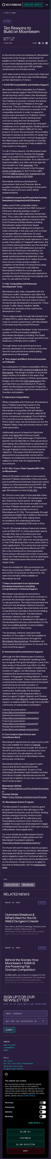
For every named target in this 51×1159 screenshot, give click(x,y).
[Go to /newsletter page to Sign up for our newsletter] (17, 1127)
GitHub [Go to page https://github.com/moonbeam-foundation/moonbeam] (36, 745)
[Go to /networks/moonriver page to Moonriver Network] (12, 1098)
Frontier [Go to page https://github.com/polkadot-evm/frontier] (40, 154)
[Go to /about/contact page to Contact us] (9, 1111)
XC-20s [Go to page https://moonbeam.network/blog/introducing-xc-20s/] (33, 490)
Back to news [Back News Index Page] (10, 13)
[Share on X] (43, 43)
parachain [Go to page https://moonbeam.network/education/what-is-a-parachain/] (28, 165)
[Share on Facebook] (39, 43)
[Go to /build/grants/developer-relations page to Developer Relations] (13, 1066)
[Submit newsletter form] (9, 1030)
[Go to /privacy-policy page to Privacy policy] (21, 1148)
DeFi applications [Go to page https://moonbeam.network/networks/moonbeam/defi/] (32, 381)
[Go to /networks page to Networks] (8, 1092)
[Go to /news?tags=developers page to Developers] (12, 885)
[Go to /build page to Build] (6, 1057)
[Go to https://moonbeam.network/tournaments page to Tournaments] (10, 1048)
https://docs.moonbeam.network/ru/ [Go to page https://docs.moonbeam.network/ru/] (20, 729)
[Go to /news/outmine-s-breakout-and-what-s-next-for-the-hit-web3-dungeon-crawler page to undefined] (26, 921)
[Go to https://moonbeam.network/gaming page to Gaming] (7, 1041)
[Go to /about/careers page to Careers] (7, 1114)
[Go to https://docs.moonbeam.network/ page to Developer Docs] (11, 1072)
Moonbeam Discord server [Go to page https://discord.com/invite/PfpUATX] (15, 641)
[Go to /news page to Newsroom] (8, 1125)
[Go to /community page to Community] (8, 1081)
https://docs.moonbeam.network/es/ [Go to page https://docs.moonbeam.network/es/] (20, 718)
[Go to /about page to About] (6, 1105)
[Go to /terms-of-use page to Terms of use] (9, 1148)
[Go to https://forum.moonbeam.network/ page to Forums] (7, 1085)
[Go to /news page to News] (5, 1121)
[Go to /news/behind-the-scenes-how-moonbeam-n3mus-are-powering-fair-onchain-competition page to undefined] (26, 968)
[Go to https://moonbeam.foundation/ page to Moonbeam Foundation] (14, 1109)
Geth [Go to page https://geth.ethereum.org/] (16, 435)
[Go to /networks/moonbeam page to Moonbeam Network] (12, 1095)
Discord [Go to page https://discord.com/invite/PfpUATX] (24, 699)
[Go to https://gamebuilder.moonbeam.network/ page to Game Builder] (10, 1045)
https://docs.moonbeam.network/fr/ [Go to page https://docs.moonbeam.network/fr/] (20, 723)
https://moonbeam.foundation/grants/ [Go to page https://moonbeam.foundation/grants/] (21, 843)
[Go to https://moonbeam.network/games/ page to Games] (7, 1050)
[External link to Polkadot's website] (17, 1153)
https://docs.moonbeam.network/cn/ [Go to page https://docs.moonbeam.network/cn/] (20, 712)
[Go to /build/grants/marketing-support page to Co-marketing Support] (14, 1069)
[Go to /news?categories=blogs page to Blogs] (7, 21)
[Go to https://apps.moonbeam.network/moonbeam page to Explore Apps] (32, 5)
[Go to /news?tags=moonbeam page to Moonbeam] (28, 885)
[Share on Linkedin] (46, 43)
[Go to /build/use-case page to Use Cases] (8, 1061)
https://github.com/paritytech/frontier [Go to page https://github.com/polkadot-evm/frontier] (28, 797)
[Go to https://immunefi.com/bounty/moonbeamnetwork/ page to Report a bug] (10, 1074)
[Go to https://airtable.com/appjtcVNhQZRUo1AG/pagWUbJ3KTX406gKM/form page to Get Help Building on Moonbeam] (19, 1064)
